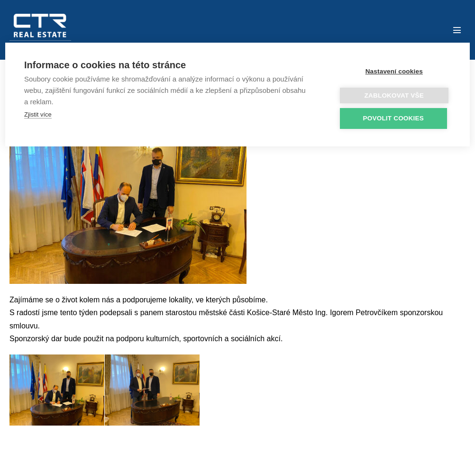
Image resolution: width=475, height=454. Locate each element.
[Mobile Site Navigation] (457, 29)
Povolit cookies (393, 118)
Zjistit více (38, 114)
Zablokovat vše (394, 95)
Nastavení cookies (394, 71)
